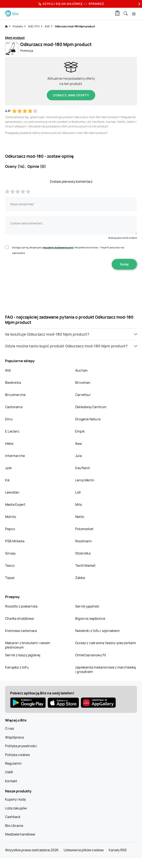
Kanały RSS (118, 850)
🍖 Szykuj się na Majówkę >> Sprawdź (71, 4)
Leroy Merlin (84, 480)
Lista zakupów (16, 808)
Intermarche (15, 455)
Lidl (78, 492)
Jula (78, 455)
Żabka (80, 577)
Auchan (81, 370)
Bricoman (83, 382)
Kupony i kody (15, 799)
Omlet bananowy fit (90, 655)
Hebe (9, 443)
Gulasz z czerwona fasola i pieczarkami (105, 643)
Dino (8, 419)
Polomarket (84, 529)
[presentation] (71, 283)
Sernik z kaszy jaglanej (22, 655)
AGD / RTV (34, 26)
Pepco (10, 529)
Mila (78, 504)
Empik (80, 431)
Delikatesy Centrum (91, 407)
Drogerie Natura (87, 419)
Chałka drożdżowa (19, 618)
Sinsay (10, 553)
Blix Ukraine (14, 825)
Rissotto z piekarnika (21, 606)
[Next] (138, 4)
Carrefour (83, 394)
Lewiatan (12, 492)
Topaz (10, 577)
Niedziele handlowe (20, 834)
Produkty (18, 26)
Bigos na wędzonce (90, 618)
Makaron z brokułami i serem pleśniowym (27, 645)
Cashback (12, 816)
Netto (79, 516)
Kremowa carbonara (21, 630)
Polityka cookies (17, 754)
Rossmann (83, 541)
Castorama (14, 407)
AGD (47, 26)
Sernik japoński (87, 606)
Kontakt (11, 781)
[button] (71, 334)
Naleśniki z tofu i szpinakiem (97, 630)
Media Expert (15, 504)
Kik (7, 480)
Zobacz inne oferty (71, 95)
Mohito (10, 516)
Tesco (10, 565)
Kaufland (82, 468)
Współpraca (14, 737)
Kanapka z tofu (17, 667)
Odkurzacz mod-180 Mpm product (75, 26)
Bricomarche (15, 394)
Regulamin (13, 763)
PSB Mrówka (14, 541)
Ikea (78, 443)
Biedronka (13, 382)
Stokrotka (83, 553)
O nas (9, 728)
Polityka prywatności (21, 746)
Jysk (8, 468)
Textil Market (85, 565)
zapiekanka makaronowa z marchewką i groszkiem (105, 669)
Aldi (8, 370)
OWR (9, 772)
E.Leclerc (12, 431)
